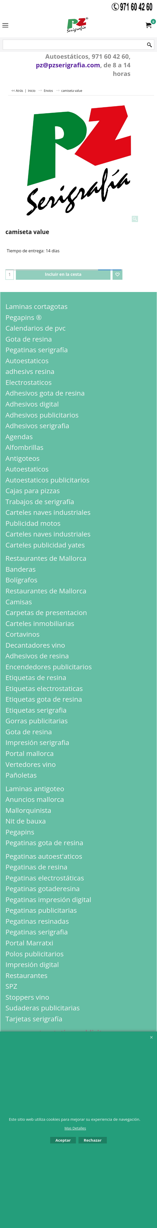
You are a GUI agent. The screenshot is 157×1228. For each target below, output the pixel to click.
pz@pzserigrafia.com (68, 65)
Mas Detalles (75, 1128)
